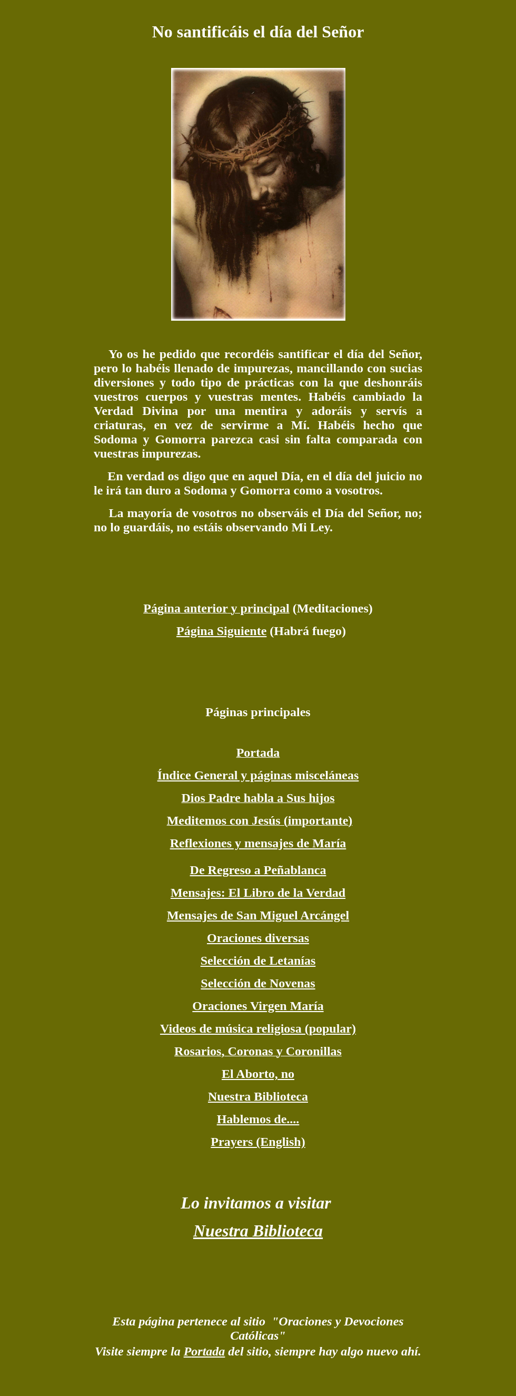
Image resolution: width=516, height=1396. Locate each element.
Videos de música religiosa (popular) (258, 1028)
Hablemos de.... (258, 1119)
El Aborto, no (258, 1074)
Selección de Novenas (258, 983)
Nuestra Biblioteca (258, 1096)
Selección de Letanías (258, 960)
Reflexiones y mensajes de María (258, 843)
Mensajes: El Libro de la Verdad (258, 892)
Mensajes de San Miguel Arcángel (258, 915)
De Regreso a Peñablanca (258, 870)
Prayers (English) (258, 1142)
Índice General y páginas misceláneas (258, 775)
